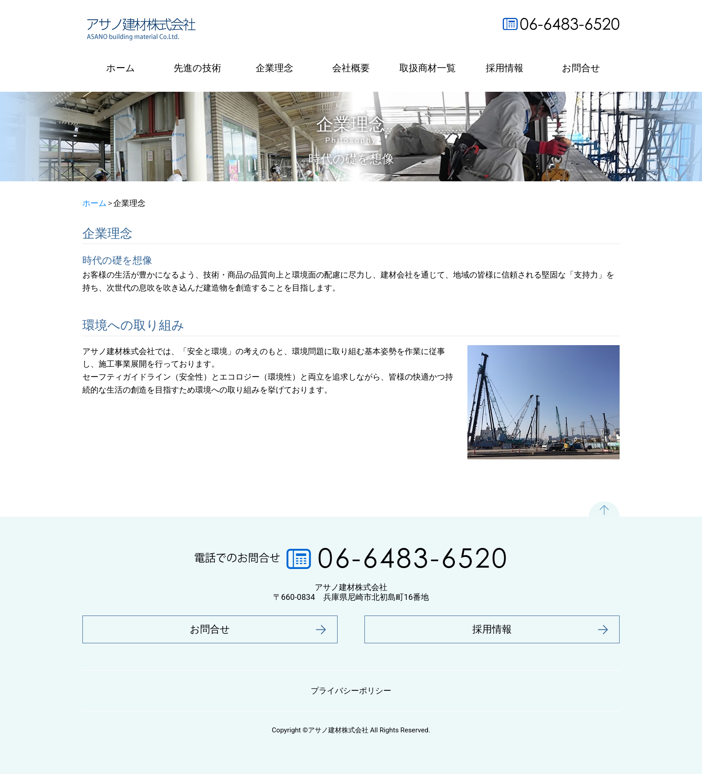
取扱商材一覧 (427, 68)
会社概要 (351, 68)
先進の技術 (197, 68)
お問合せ (581, 68)
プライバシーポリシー (351, 690)
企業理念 (274, 68)
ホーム (120, 68)
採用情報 (504, 68)
